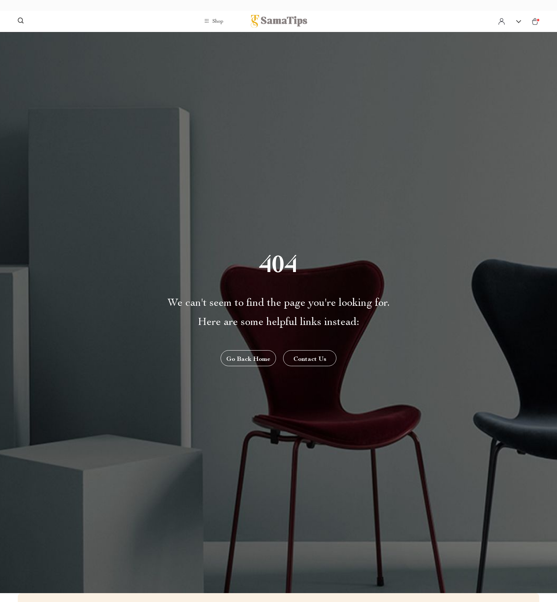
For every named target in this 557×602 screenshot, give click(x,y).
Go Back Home (248, 359)
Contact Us (309, 359)
